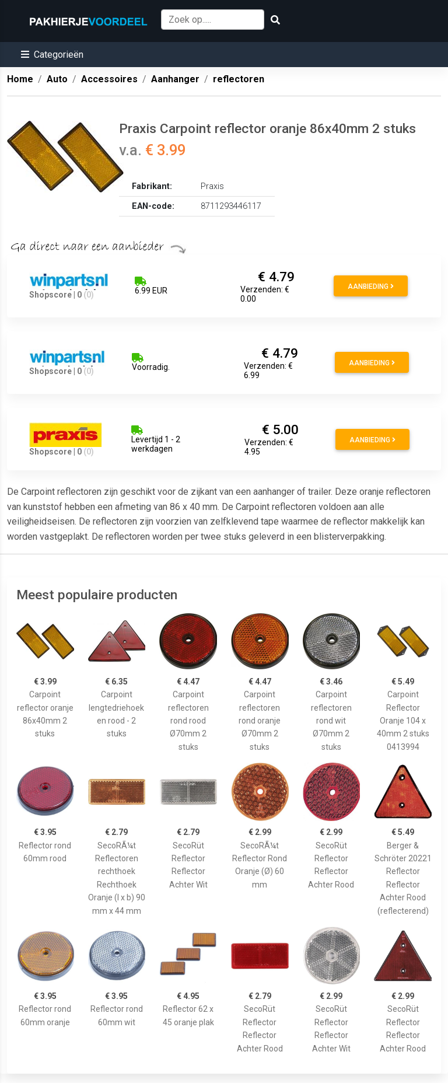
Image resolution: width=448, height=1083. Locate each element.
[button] (52, 54)
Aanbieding (371, 286)
